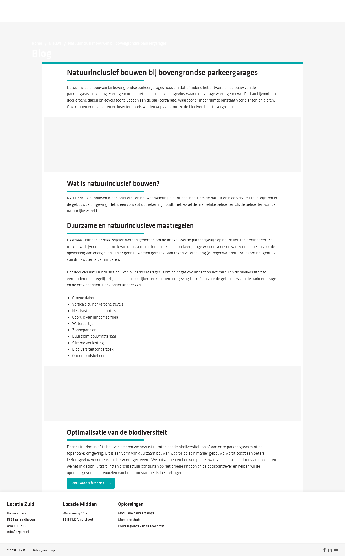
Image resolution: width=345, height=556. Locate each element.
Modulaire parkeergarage (136, 513)
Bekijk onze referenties (87, 483)
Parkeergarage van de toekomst (141, 526)
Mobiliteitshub (129, 519)
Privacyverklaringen (45, 550)
